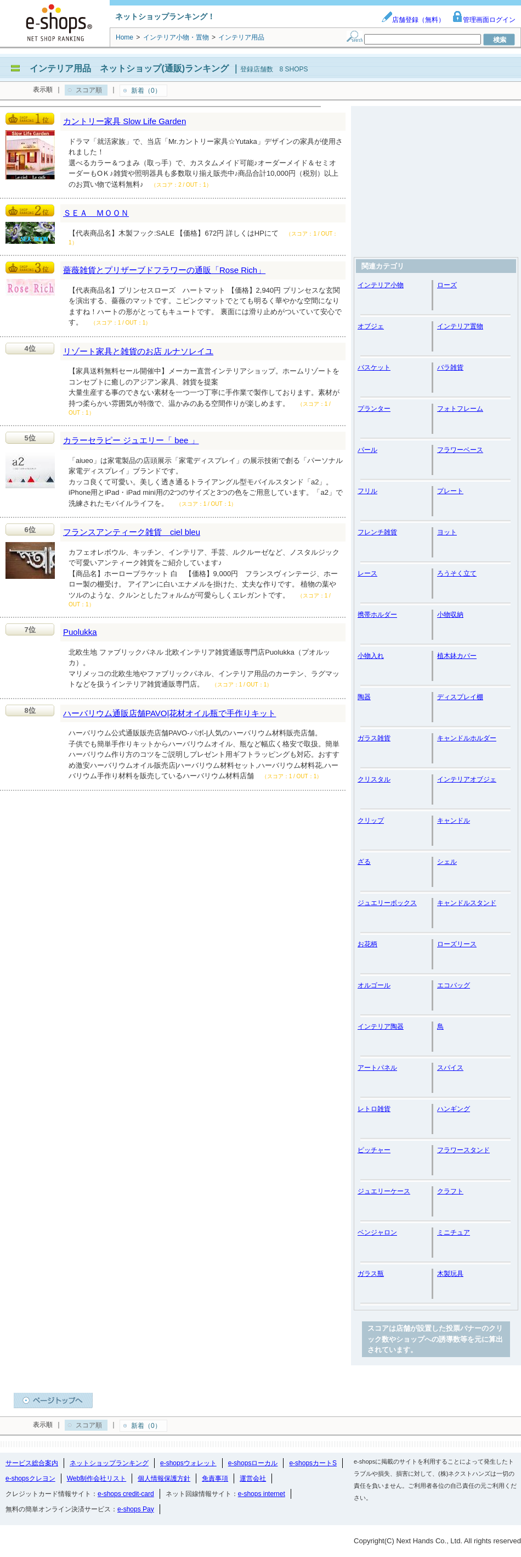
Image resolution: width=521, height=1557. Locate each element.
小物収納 (450, 614)
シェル (447, 862)
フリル (367, 491)
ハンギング (453, 1109)
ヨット (447, 532)
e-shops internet (261, 1494)
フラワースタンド (463, 1150)
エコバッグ (453, 985)
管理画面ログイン (484, 20)
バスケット (374, 367)
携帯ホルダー (377, 614)
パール (367, 450)
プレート (450, 491)
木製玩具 (450, 1273)
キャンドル (453, 820)
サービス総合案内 (31, 1463)
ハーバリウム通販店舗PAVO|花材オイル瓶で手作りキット (169, 713)
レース (367, 573)
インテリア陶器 (381, 1026)
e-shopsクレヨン (30, 1478)
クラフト (450, 1191)
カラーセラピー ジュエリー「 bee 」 (131, 440)
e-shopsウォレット (188, 1463)
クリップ (371, 820)
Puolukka (80, 632)
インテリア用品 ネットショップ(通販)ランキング (129, 68)
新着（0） (146, 90)
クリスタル (374, 779)
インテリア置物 (460, 326)
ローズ (447, 285)
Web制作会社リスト (96, 1478)
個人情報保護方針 (164, 1478)
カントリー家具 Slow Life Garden (124, 121)
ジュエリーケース (384, 1191)
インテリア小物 (381, 285)
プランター (374, 408)
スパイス (450, 1068)
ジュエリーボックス (387, 903)
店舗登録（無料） (413, 20)
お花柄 (367, 944)
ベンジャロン (377, 1232)
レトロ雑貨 (374, 1109)
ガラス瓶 (371, 1273)
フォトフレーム (460, 408)
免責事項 (215, 1478)
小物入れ (371, 656)
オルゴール (374, 985)
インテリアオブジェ (466, 779)
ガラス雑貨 (374, 738)
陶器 (364, 697)
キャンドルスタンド (466, 903)
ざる (364, 862)
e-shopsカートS (313, 1463)
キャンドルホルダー (466, 738)
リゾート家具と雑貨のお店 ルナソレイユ (138, 351)
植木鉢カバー (457, 656)
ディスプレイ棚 (460, 697)
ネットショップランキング (109, 1463)
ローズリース (457, 944)
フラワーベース (460, 450)
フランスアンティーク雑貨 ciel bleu (131, 532)
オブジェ (371, 326)
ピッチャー (374, 1150)
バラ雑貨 (450, 367)
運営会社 (253, 1478)
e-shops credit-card (126, 1494)
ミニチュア (453, 1232)
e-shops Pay (135, 1509)
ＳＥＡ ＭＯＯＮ (96, 212)
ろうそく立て (457, 573)
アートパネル (377, 1068)
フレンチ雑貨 (377, 532)
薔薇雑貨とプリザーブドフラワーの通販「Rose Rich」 (164, 270)
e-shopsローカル (253, 1463)
